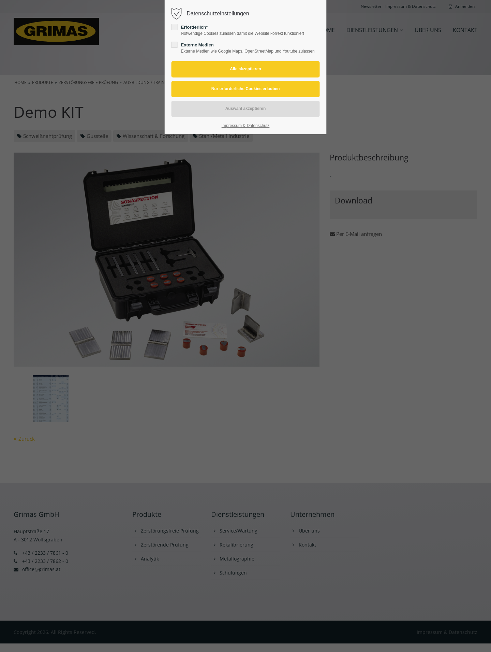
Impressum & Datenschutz (246, 125)
